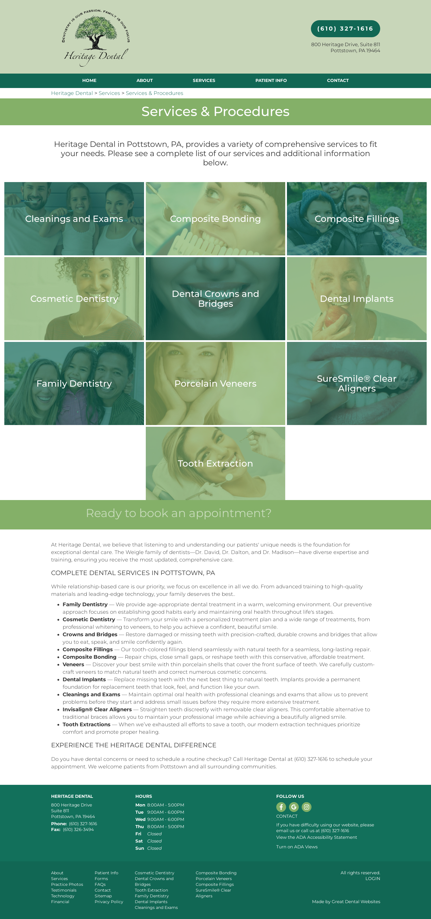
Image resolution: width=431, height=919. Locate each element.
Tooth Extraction (151, 890)
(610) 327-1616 (345, 28)
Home (89, 80)
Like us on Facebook (281, 807)
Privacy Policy (109, 901)
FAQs (100, 884)
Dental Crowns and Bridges (154, 881)
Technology (62, 896)
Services (204, 80)
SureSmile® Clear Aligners (213, 893)
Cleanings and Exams (156, 907)
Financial (60, 901)
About (57, 872)
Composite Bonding (216, 872)
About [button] (145, 80)
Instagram (306, 807)
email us (285, 830)
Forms (101, 878)
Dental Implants (151, 901)
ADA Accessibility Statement (326, 837)
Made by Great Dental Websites (346, 901)
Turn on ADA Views (297, 846)
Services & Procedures (154, 93)
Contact (338, 80)
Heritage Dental (72, 93)
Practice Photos (67, 884)
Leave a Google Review (294, 807)
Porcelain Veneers (214, 878)
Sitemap (103, 896)
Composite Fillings (215, 884)
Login (372, 878)
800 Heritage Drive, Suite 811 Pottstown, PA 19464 (345, 47)
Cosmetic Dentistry (154, 872)
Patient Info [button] (271, 80)
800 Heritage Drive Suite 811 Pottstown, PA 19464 (73, 810)
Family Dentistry (152, 896)
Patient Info (106, 872)
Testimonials (64, 890)
